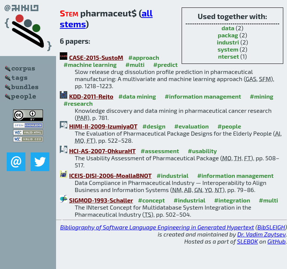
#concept (151, 200)
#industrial (172, 175)
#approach (143, 57)
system (227, 49)
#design (154, 126)
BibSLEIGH (271, 227)
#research (78, 103)
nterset (228, 56)
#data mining (137, 96)
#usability (202, 150)
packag (228, 34)
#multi (135, 64)
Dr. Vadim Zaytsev (261, 234)
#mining (262, 96)
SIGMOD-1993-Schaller (101, 200)
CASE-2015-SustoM (96, 57)
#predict (165, 64)
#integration (232, 200)
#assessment (160, 150)
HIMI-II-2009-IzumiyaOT (103, 126)
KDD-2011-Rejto (91, 96)
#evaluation (191, 126)
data (228, 27)
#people (229, 126)
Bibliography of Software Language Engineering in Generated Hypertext (157, 227)
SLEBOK (247, 241)
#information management (203, 96)
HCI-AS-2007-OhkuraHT (102, 150)
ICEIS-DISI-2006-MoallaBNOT (110, 175)
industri (228, 42)
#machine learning (90, 64)
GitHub (277, 241)
